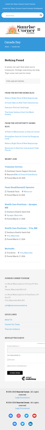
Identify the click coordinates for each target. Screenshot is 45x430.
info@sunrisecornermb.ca (16, 305)
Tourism (12, 360)
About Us (8, 320)
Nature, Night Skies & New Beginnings (21, 98)
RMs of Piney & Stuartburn (25, 174)
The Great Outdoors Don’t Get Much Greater (19, 113)
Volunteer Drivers (13, 166)
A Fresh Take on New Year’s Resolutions (21, 103)
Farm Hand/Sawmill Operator (19, 187)
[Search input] (21, 15)
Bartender (10, 248)
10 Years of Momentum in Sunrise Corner (22, 132)
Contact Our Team (11, 4)
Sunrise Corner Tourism (26, 4)
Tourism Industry (12, 329)
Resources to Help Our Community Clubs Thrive (22, 149)
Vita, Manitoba (13, 236)
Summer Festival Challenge (17, 107)
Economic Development (18, 366)
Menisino (28, 191)
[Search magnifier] (41, 15)
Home (7, 47)
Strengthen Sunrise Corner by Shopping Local (22, 137)
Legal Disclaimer (22, 397)
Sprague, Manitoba (14, 215)
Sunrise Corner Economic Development (29, 8)
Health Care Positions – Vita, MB (21, 228)
